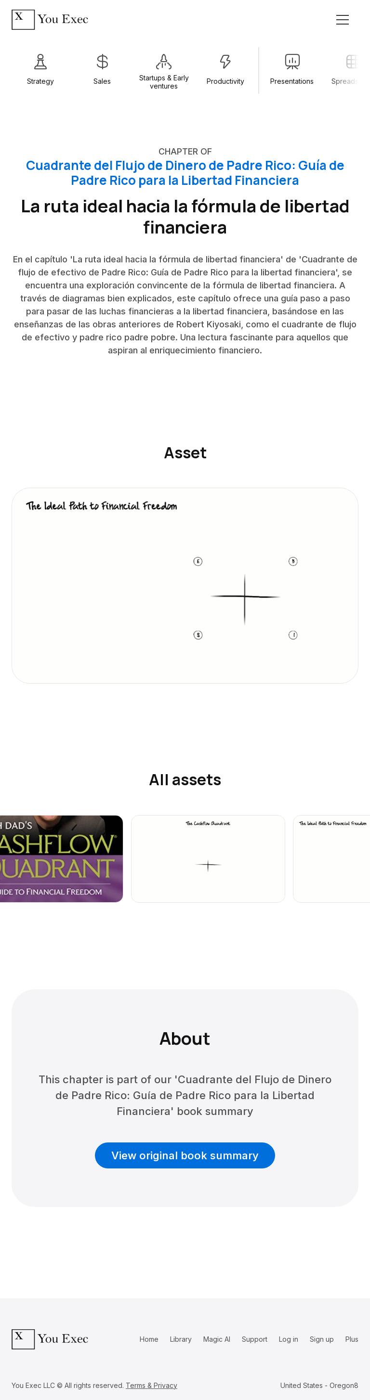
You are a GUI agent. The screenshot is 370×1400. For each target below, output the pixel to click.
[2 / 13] (102, 70)
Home (149, 1339)
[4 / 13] (225, 70)
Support (254, 1339)
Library (181, 1339)
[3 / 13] (164, 70)
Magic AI (216, 1339)
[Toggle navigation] (342, 19)
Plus (351, 1339)
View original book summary (185, 1155)
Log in (288, 1339)
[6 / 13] (292, 70)
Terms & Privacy (151, 1385)
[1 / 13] (40, 70)
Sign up (322, 1339)
